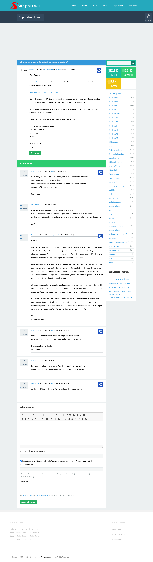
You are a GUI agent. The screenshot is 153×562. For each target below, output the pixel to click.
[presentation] (37, 488)
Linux (111, 146)
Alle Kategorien (115, 94)
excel (112, 279)
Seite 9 (36, 533)
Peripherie (113, 194)
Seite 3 (30, 529)
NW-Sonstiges (114, 230)
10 (120, 283)
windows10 (113, 283)
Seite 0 (13, 529)
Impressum (116, 529)
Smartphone (114, 198)
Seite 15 (16, 539)
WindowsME (113, 130)
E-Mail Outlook (114, 170)
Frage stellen (115, 19)
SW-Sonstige (113, 182)
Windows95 (113, 138)
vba (118, 279)
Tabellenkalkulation (116, 154)
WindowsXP (113, 118)
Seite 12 (26, 536)
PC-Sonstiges (48, 69)
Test (110, 258)
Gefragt (31, 69)
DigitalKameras (115, 202)
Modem (112, 222)
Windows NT (113, 126)
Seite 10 (13, 536)
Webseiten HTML (115, 238)
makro (123, 284)
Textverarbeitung (115, 150)
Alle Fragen (61, 19)
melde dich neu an (42, 495)
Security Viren (114, 166)
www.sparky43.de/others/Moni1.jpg (43, 92)
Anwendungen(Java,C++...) (119, 242)
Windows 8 (113, 106)
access (128, 291)
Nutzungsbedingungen (121, 534)
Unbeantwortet (79, 19)
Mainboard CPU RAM (117, 186)
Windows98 (113, 134)
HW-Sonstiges (114, 206)
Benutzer (106, 19)
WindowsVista (114, 114)
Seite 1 (18, 529)
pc (120, 291)
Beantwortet (35, 171)
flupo (52, 171)
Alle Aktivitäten (50, 19)
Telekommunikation (117, 226)
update (117, 294)
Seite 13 (33, 536)
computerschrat (56, 235)
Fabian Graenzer (47, 557)
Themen (89, 19)
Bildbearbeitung (115, 162)
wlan (123, 291)
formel (111, 291)
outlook (117, 287)
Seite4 (35, 529)
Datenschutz (117, 540)
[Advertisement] (77, 41)
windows (124, 279)
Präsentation (114, 174)
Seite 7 (24, 533)
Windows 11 (113, 98)
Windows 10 (113, 102)
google (116, 291)
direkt (29, 539)
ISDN (110, 214)
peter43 (58, 69)
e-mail (128, 297)
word (122, 287)
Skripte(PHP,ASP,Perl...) (118, 234)
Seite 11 (20, 536)
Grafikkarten (113, 190)
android (128, 288)
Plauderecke (114, 250)
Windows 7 (113, 110)
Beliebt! (70, 19)
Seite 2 (24, 529)
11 (131, 297)
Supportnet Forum (30, 17)
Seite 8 (30, 533)
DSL (110, 210)
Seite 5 (13, 533)
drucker (111, 294)
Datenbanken (114, 158)
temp (111, 262)
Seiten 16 (22, 539)
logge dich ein (27, 495)
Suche (38, 82)
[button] (26, 415)
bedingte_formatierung (117, 297)
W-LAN (111, 218)
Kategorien (98, 19)
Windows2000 (114, 122)
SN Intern (112, 254)
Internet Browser (115, 178)
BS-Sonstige (113, 142)
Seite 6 (18, 533)
